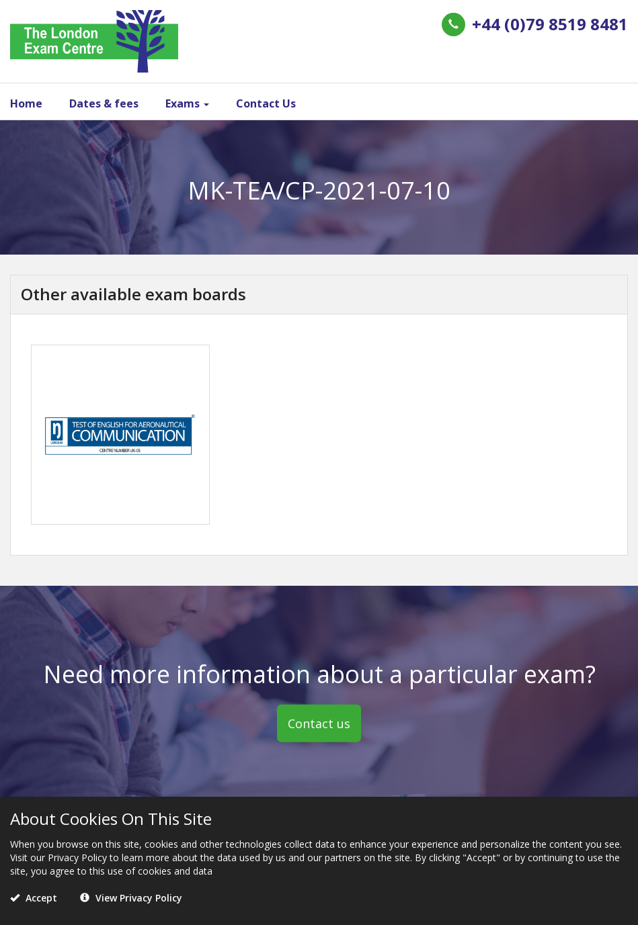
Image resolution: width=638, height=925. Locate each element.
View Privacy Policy (131, 897)
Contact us (319, 723)
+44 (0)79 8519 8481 (550, 24)
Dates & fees (103, 103)
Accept (33, 897)
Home (26, 103)
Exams (187, 103)
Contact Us (266, 103)
